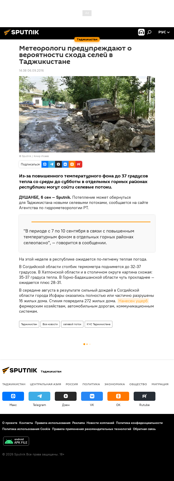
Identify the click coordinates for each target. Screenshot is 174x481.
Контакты (26, 423)
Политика (91, 384)
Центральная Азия (45, 384)
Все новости (50, 324)
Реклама (78, 423)
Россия (72, 384)
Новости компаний (100, 423)
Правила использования (52, 423)
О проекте (9, 423)
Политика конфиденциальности (139, 423)
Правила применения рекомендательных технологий (91, 429)
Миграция (160, 384)
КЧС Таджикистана (98, 324)
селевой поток (72, 324)
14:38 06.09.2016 (31, 70)
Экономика (114, 384)
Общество (138, 384)
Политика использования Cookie (26, 429)
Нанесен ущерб (133, 300)
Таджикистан (29, 324)
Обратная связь (144, 429)
